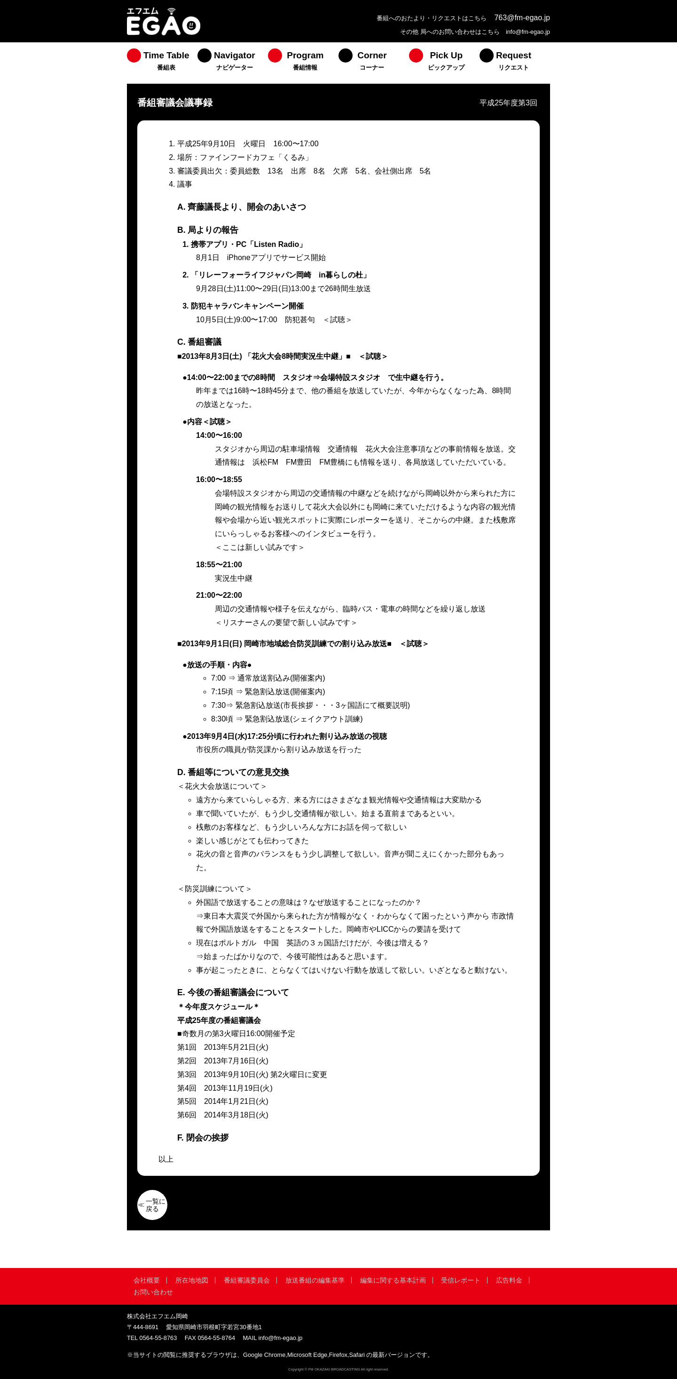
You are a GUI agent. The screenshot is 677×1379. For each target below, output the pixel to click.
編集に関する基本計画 (393, 1280)
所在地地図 (191, 1280)
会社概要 (147, 1280)
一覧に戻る (155, 1205)
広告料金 (509, 1280)
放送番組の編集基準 (315, 1280)
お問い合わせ (153, 1292)
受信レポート (460, 1280)
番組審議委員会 (247, 1280)
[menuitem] (162, 63)
